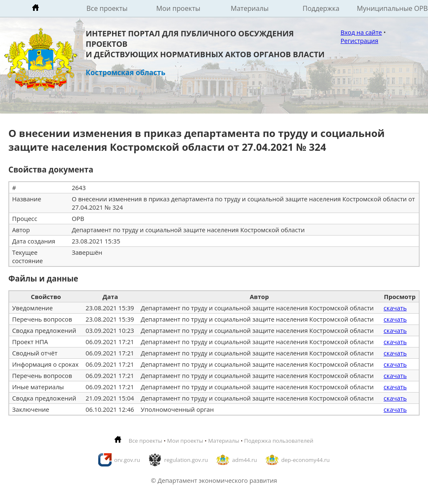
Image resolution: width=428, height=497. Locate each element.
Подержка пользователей (278, 440)
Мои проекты (178, 8)
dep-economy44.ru (305, 460)
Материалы (250, 8)
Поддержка (321, 8)
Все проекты (107, 8)
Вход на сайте (361, 32)
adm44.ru (244, 460)
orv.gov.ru (127, 460)
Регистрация (359, 40)
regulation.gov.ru (186, 460)
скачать (395, 308)
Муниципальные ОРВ (392, 8)
